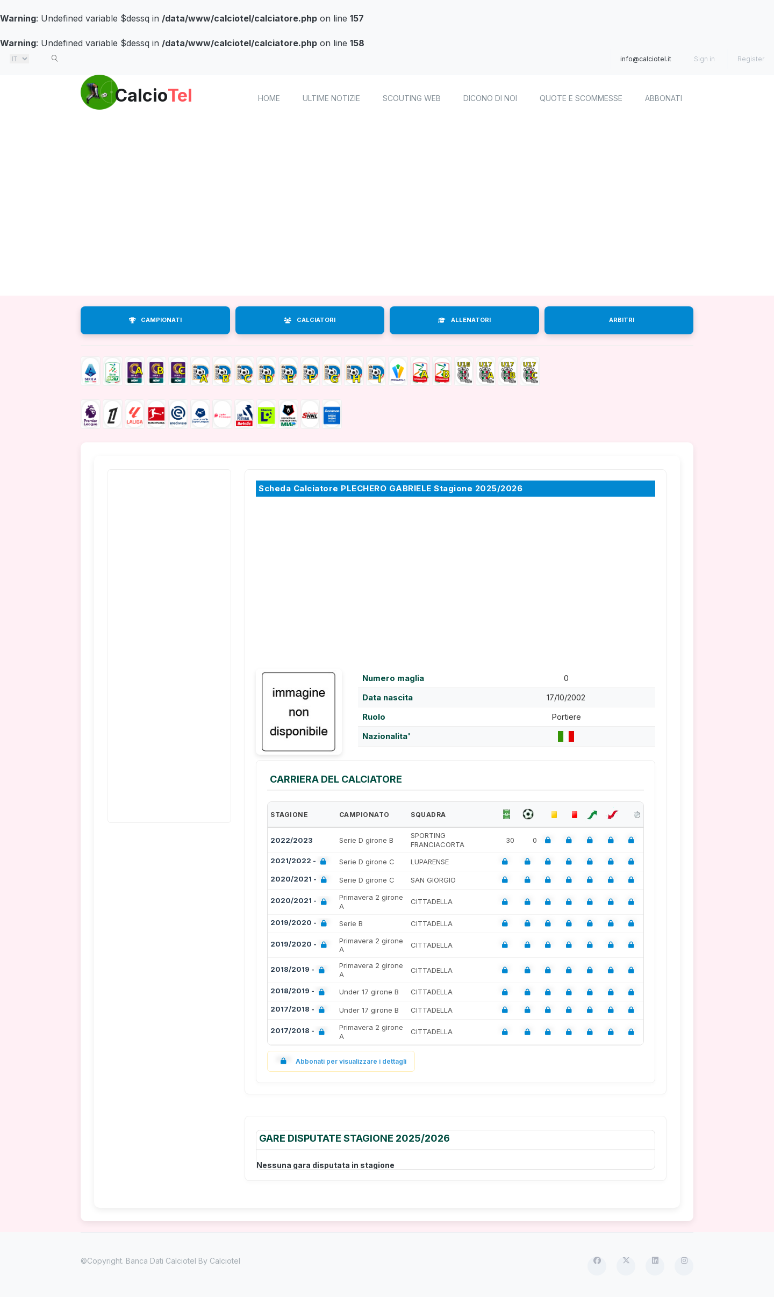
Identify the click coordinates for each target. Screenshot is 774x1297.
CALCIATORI (309, 320)
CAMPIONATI (155, 320)
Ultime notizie (331, 98)
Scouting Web (412, 98)
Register (750, 59)
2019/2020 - (300, 923)
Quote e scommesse (581, 98)
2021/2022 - (300, 862)
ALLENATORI (464, 320)
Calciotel (225, 1260)
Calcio (171, 96)
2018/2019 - (299, 970)
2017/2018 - (299, 1010)
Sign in (704, 59)
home (269, 98)
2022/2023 (291, 840)
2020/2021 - (300, 880)
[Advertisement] (387, 209)
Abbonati (663, 98)
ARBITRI (621, 320)
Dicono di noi (490, 98)
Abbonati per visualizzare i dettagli (341, 1061)
